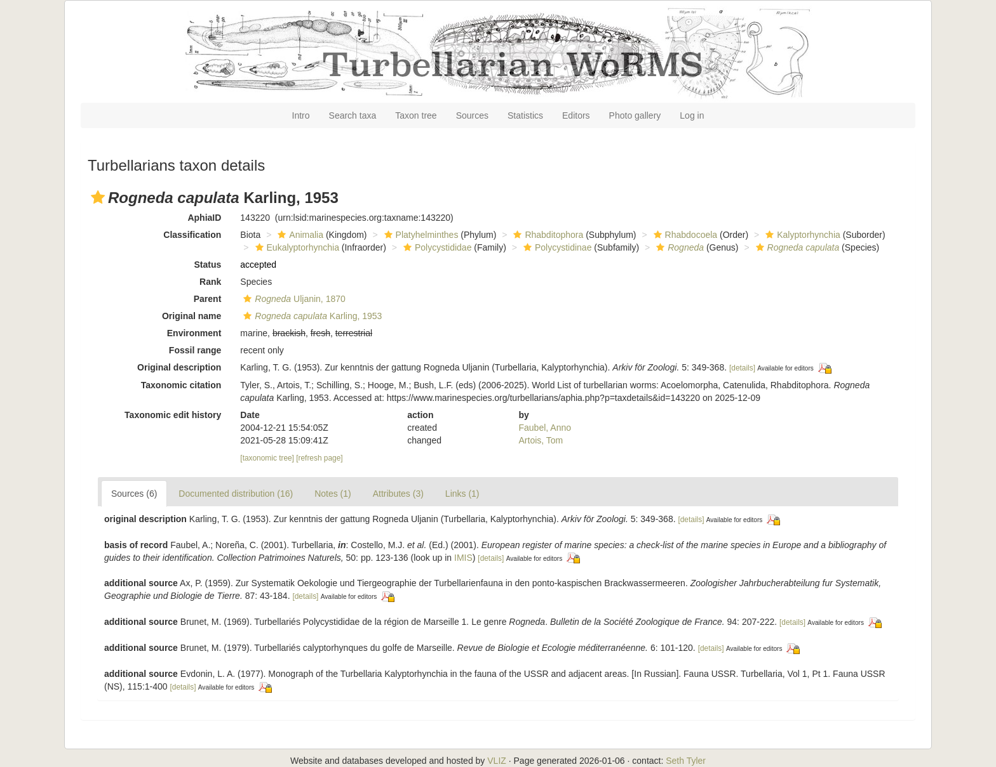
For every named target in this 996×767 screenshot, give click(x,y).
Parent (208, 299)
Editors (576, 115)
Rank (210, 282)
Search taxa (353, 115)
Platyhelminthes (420, 235)
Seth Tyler (686, 761)
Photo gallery (635, 115)
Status (208, 264)
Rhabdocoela (684, 235)
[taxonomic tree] (267, 458)
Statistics (525, 115)
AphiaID (204, 218)
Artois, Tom (541, 440)
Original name (191, 316)
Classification (192, 235)
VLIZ (496, 761)
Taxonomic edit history (172, 415)
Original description (179, 367)
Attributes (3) (398, 493)
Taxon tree (415, 115)
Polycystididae (436, 247)
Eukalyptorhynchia (295, 247)
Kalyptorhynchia (801, 235)
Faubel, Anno (545, 428)
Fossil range (195, 350)
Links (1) (462, 493)
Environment (194, 333)
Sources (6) (134, 493)
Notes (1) (332, 493)
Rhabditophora (546, 235)
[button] (98, 197)
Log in (692, 115)
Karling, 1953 (311, 316)
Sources (472, 115)
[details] (742, 368)
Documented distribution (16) (235, 493)
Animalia (298, 235)
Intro (301, 115)
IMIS (463, 558)
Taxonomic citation (181, 385)
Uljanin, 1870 (292, 299)
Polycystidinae (556, 247)
